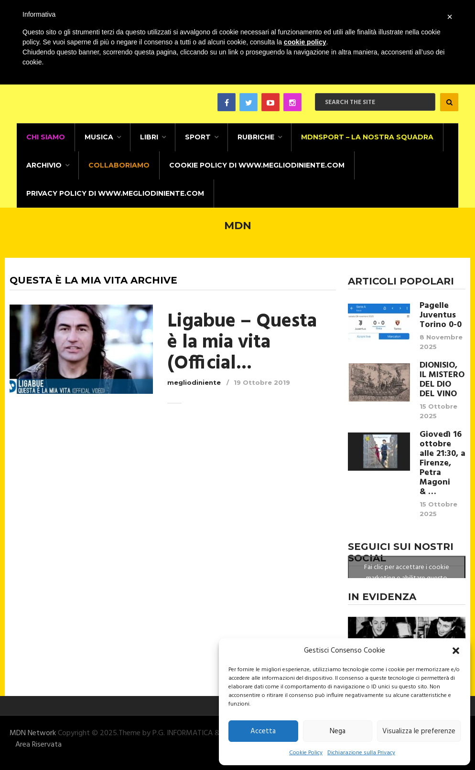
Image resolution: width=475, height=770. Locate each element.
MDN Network (33, 733)
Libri (149, 137)
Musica (99, 137)
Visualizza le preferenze (418, 731)
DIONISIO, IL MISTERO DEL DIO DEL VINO (442, 380)
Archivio (44, 165)
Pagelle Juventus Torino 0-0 (441, 315)
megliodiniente (194, 382)
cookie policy (305, 42)
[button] (456, 650)
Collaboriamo (119, 165)
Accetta (263, 731)
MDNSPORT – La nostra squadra (367, 137)
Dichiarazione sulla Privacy (361, 753)
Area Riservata (38, 744)
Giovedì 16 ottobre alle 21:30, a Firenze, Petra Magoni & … (442, 463)
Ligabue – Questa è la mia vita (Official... (242, 342)
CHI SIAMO (45, 137)
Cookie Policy (306, 753)
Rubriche (256, 137)
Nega (337, 731)
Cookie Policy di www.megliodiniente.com (257, 165)
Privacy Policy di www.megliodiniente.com (115, 193)
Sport (198, 137)
